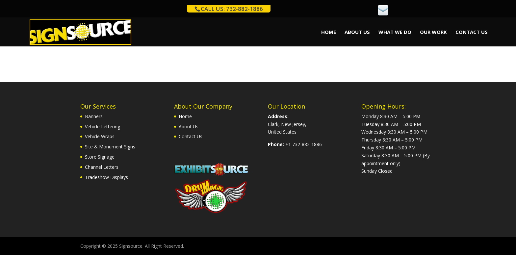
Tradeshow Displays (106, 177)
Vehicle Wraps (100, 136)
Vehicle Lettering (102, 126)
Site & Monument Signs (110, 146)
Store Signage (100, 157)
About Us (357, 32)
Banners (94, 116)
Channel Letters (101, 167)
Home (328, 32)
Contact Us (471, 32)
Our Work (433, 32)
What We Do (394, 32)
